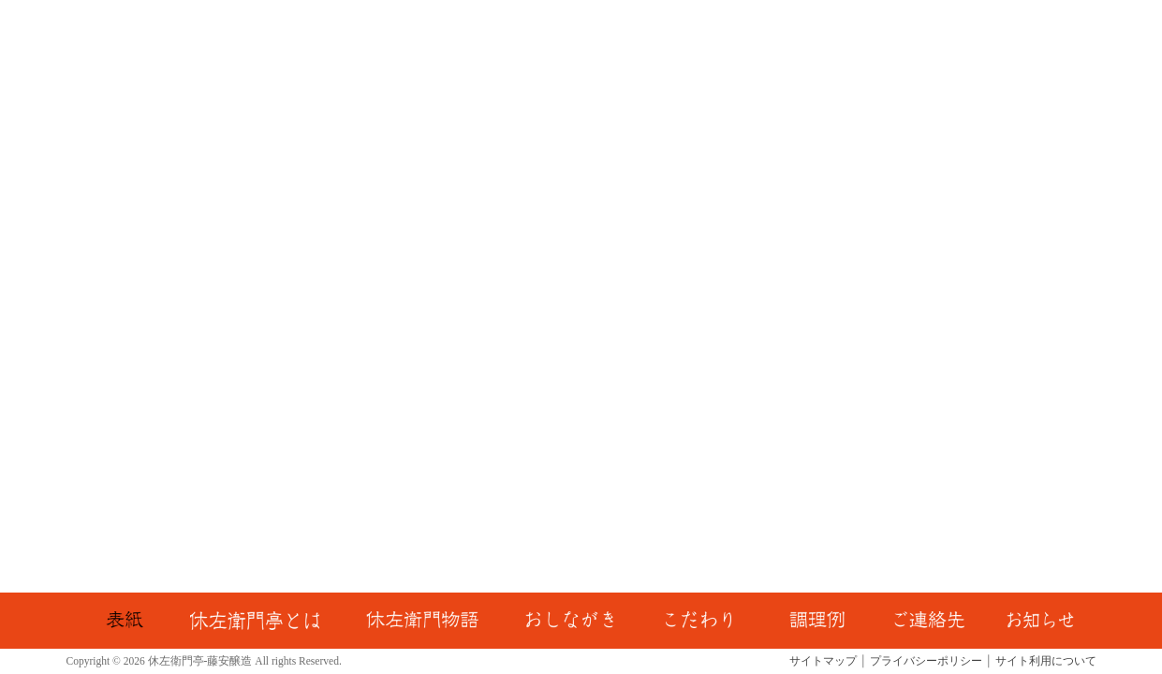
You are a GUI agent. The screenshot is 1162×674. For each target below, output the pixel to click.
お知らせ (1039, 620)
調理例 (816, 620)
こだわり (700, 620)
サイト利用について (1045, 661)
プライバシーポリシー (926, 661)
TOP (123, 620)
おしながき (570, 620)
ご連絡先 (932, 620)
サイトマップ (823, 661)
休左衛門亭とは (253, 620)
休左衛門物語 (421, 620)
